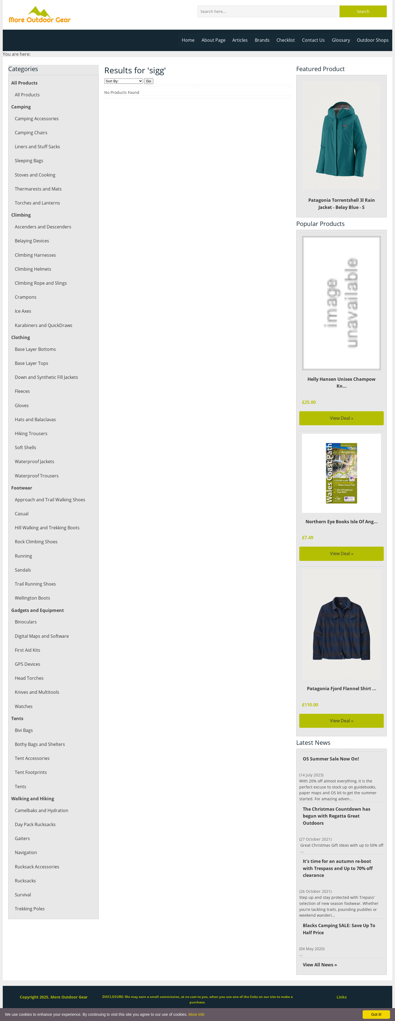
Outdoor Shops (373, 40)
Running (23, 556)
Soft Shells (25, 447)
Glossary (342, 40)
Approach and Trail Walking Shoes (49, 500)
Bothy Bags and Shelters (39, 744)
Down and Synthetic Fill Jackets (46, 377)
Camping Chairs (31, 133)
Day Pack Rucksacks (35, 824)
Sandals (23, 570)
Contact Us (315, 40)
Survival (23, 895)
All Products (27, 95)
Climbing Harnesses (35, 255)
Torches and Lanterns (37, 203)
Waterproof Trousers (36, 476)
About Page (216, 40)
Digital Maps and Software (41, 636)
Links (341, 984)
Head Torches (29, 678)
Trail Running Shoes (35, 584)
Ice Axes (23, 311)
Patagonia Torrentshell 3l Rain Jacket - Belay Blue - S (341, 146)
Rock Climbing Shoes (36, 542)
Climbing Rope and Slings (40, 283)
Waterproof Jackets (34, 461)
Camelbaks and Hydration (41, 810)
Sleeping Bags (29, 161)
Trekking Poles (29, 909)
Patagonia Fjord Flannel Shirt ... (341, 682)
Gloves (22, 405)
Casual (21, 514)
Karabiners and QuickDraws (43, 325)
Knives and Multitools (37, 692)
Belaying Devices (32, 241)
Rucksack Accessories (36, 867)
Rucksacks (25, 881)
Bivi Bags (24, 730)
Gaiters (22, 838)
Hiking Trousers (31, 433)
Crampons (25, 297)
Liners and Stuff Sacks (37, 147)
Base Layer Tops (31, 363)
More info (196, 1014)
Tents (20, 787)
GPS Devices (27, 664)
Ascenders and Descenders (42, 227)
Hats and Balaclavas (35, 419)
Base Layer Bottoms (35, 349)
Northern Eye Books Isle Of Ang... (341, 514)
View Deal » (341, 411)
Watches (23, 706)
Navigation (26, 852)
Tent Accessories (32, 758)
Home (191, 40)
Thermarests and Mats (38, 189)
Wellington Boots (32, 598)
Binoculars (25, 622)
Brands (264, 40)
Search (363, 11)
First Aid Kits (27, 650)
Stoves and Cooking (35, 175)
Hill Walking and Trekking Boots (47, 528)
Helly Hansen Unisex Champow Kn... (341, 379)
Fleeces (22, 391)
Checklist (288, 40)
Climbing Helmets (33, 269)
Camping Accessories (36, 119)
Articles (242, 40)
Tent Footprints (30, 772)
